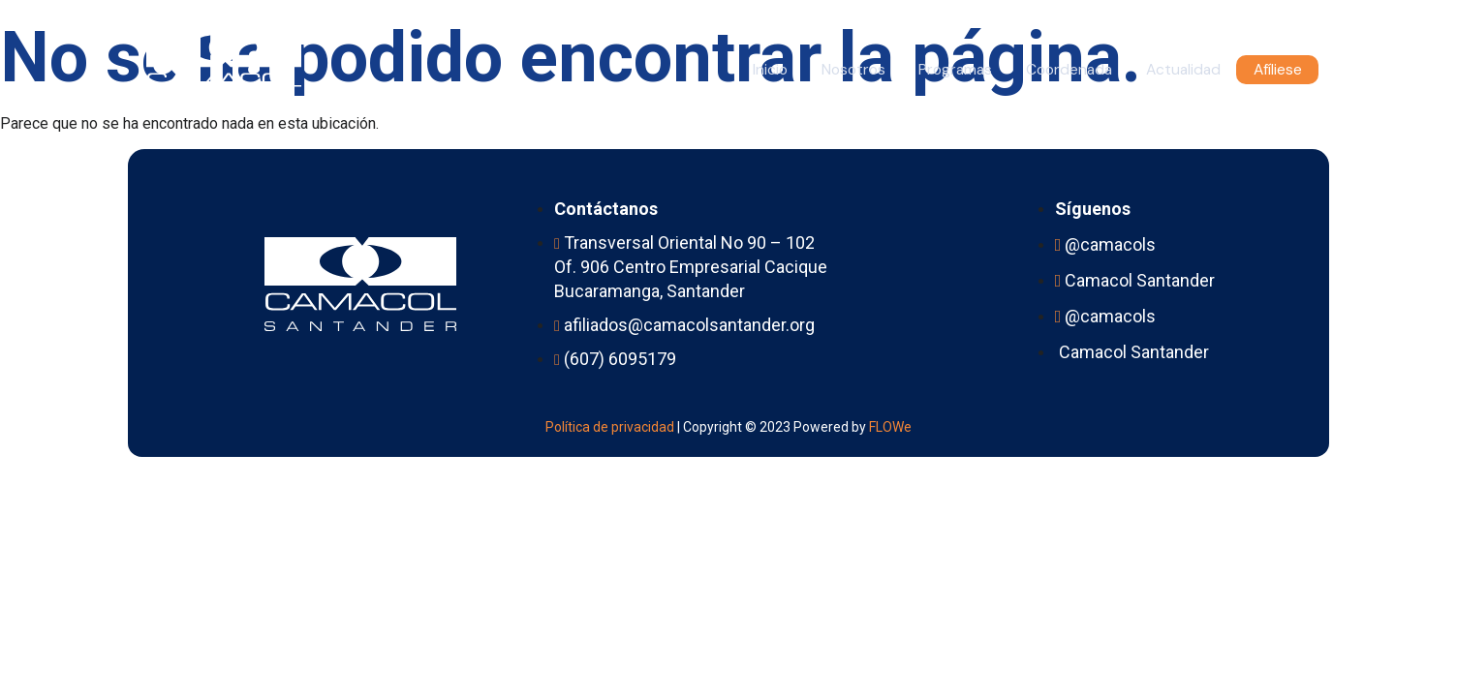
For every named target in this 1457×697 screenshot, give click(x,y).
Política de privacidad (609, 426)
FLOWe (890, 426)
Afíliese (1275, 70)
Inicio (728, 70)
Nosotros (818, 70)
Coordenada (1051, 70)
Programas (928, 70)
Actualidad (1173, 70)
